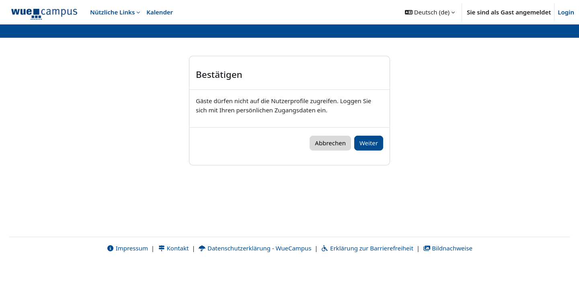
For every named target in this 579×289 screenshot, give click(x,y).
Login (566, 12)
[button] (430, 12)
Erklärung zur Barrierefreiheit (367, 272)
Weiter (368, 143)
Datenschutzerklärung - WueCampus (254, 272)
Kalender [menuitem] (159, 12)
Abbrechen (330, 143)
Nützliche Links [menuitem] (112, 12)
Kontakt (173, 272)
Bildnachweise (447, 272)
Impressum (127, 272)
